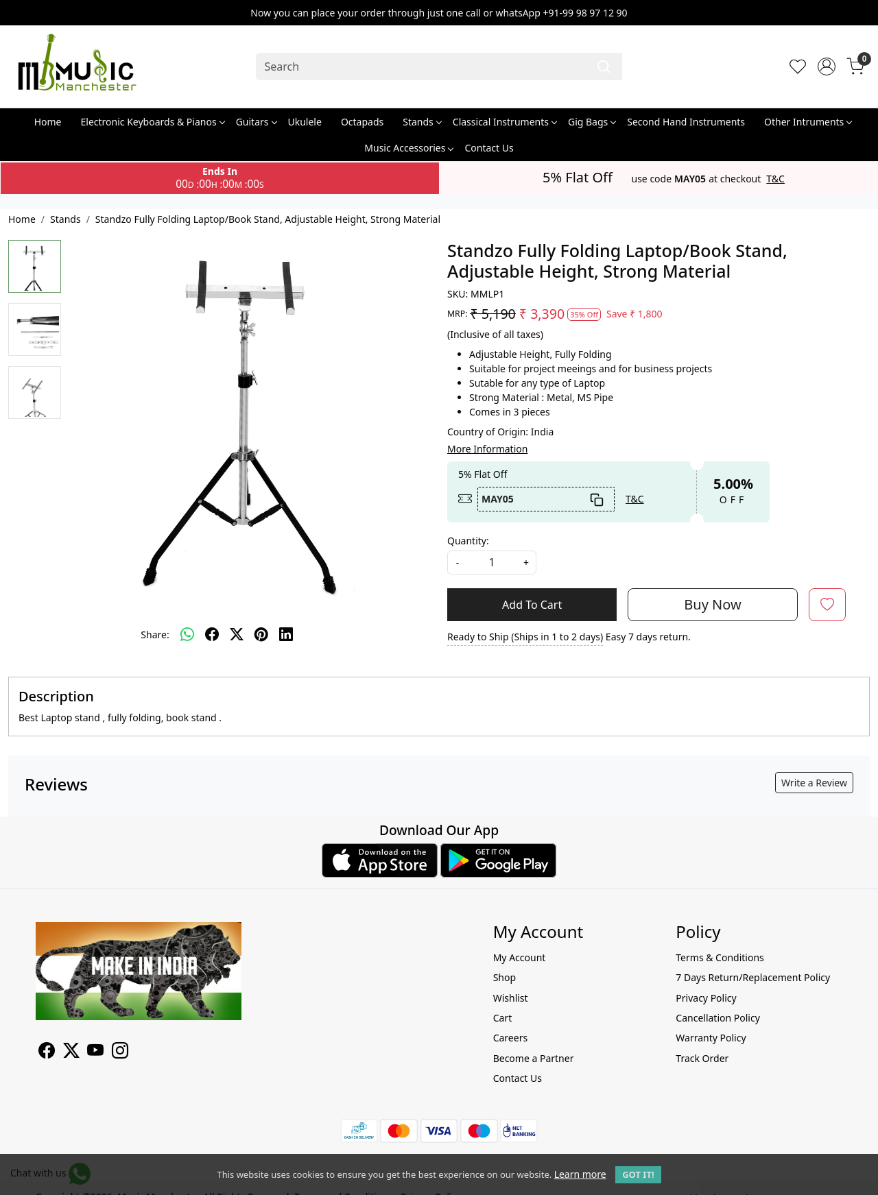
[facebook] (212, 634)
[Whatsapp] (187, 634)
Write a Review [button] (814, 782)
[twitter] (236, 634)
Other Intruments (807, 121)
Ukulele (305, 121)
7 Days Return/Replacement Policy (753, 977)
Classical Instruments (504, 121)
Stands (422, 121)
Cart (502, 1017)
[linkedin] (286, 634)
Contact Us (488, 147)
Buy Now (712, 604)
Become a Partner (533, 1058)
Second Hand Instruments (686, 121)
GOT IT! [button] (638, 1174)
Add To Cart (532, 604)
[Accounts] (826, 66)
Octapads (362, 121)
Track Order (702, 1058)
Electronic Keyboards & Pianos (152, 121)
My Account (519, 957)
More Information (487, 448)
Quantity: (468, 540)
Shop (504, 977)
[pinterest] (261, 634)
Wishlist (510, 997)
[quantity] (491, 563)
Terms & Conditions (720, 957)
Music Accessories (408, 147)
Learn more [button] (580, 1174)
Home (48, 121)
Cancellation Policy (718, 1017)
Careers (510, 1037)
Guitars (256, 121)
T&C (775, 179)
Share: (155, 634)
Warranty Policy (711, 1037)
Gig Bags (591, 121)
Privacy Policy (706, 997)
